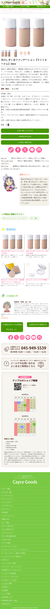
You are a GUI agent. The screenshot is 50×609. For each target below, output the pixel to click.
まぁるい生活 (6, 539)
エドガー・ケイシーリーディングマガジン (15, 549)
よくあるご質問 (7, 583)
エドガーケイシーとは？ (9, 546)
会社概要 (5, 590)
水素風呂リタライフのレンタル (11, 570)
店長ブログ (5, 560)
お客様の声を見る (25, 136)
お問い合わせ (6, 604)
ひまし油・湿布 (7, 492)
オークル (5, 166)
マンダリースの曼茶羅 (9, 573)
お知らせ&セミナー (42, 6)
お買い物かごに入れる (25, 130)
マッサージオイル (7, 495)
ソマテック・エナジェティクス (11, 566)
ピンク (4, 158)
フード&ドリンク (7, 505)
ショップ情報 (6, 593)
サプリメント (6, 509)
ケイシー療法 (6, 489)
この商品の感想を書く (25, 142)
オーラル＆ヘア (7, 502)
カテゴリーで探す (25, 6)
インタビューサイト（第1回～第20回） (14, 553)
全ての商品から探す (8, 6)
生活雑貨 (5, 512)
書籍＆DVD (5, 519)
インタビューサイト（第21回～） (12, 556)
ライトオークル (7, 161)
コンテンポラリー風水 (9, 563)
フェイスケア (22, 218)
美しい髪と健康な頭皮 (9, 536)
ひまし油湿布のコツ (8, 529)
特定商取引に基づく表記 (9, 600)
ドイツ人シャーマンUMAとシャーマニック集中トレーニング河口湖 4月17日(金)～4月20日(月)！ (22, 9)
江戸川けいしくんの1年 (9, 580)
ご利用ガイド (6, 587)
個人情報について (7, 597)
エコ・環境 (5, 522)
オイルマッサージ (7, 533)
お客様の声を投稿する (38, 325)
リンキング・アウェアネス (10, 576)
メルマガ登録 (6, 543)
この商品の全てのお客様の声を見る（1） (12, 327)
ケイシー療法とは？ (8, 526)
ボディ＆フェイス (9, 218)
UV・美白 (34, 218)
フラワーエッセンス (8, 516)
